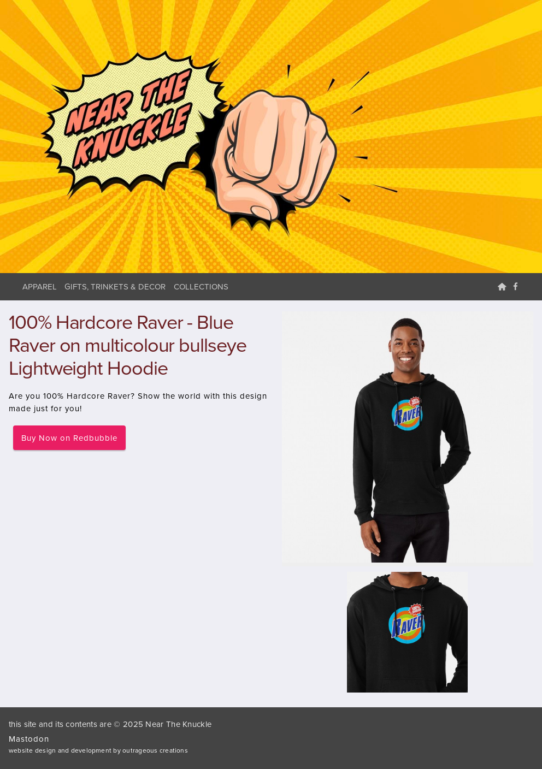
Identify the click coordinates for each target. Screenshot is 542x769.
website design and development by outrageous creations (98, 750)
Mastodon (29, 739)
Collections (201, 287)
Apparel (39, 287)
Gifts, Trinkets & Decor (115, 287)
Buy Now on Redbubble (69, 438)
